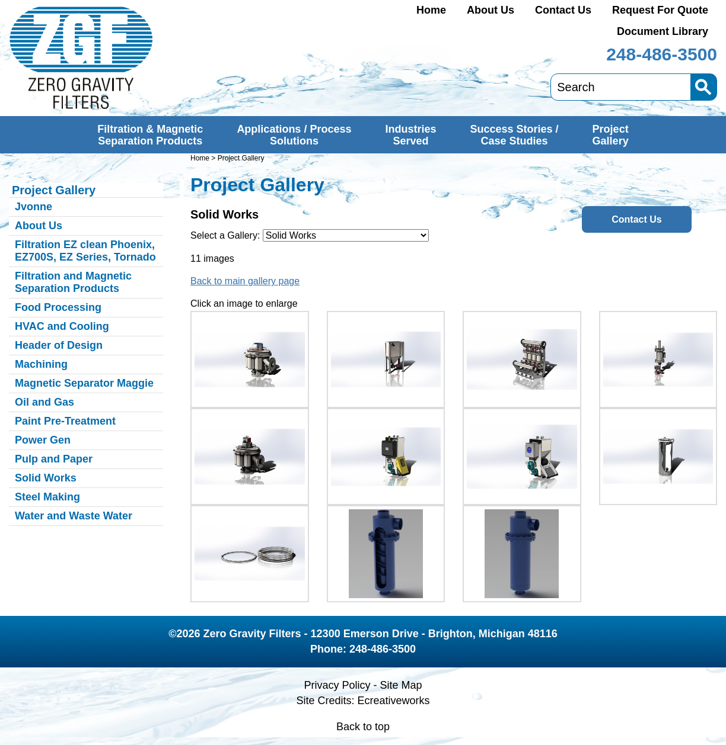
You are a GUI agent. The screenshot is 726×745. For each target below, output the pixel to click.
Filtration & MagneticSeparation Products (150, 135)
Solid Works (46, 478)
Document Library (662, 31)
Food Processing (58, 307)
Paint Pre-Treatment (65, 421)
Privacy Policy (337, 685)
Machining (41, 364)
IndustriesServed (410, 135)
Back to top (363, 727)
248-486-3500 (661, 54)
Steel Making (47, 497)
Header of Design (59, 345)
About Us (490, 10)
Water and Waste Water (73, 516)
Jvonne (33, 207)
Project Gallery (53, 190)
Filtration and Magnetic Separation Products (73, 282)
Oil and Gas (44, 402)
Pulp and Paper (54, 459)
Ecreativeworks (394, 701)
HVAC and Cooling (62, 326)
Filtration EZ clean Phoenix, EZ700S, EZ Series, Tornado (85, 251)
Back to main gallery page (245, 281)
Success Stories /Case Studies (514, 135)
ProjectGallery (611, 135)
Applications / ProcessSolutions (294, 135)
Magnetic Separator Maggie (84, 383)
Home (431, 10)
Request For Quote (660, 10)
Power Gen (43, 440)
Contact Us (563, 10)
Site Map (401, 685)
